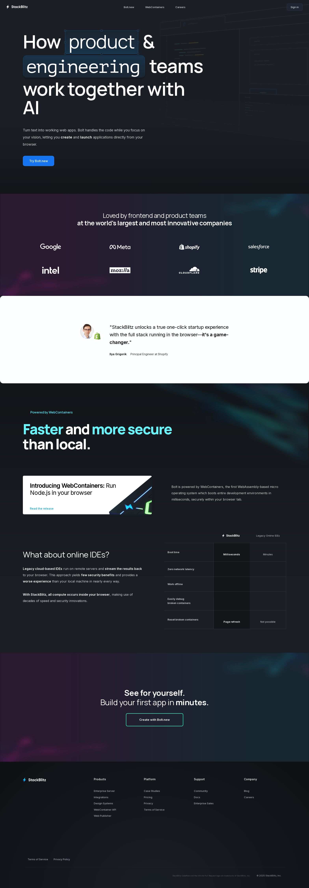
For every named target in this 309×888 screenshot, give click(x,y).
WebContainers (154, 7)
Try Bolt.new (38, 161)
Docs (197, 797)
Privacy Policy (62, 859)
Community (201, 790)
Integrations (101, 797)
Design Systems (103, 803)
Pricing (148, 797)
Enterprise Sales (204, 803)
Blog (246, 790)
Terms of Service (154, 809)
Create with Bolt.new (154, 720)
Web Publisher (102, 815)
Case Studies (152, 790)
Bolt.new (129, 7)
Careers (180, 7)
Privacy (148, 803)
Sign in (295, 7)
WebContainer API (105, 809)
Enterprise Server (104, 790)
